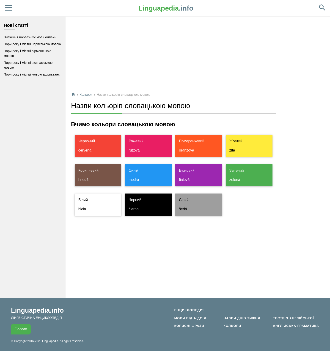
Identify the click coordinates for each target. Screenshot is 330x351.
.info (165, 8)
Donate (21, 329)
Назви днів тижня (242, 318)
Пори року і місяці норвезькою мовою (32, 44)
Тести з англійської (293, 318)
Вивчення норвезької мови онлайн (30, 37)
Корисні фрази (189, 326)
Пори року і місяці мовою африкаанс (32, 74)
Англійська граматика (296, 326)
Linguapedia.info (37, 310)
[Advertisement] (173, 56)
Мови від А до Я (190, 318)
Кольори (86, 94)
